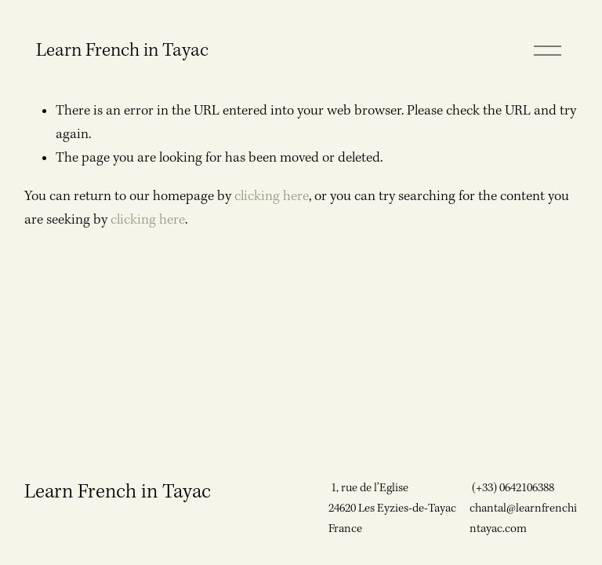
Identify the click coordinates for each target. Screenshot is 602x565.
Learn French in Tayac (122, 50)
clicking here (271, 196)
